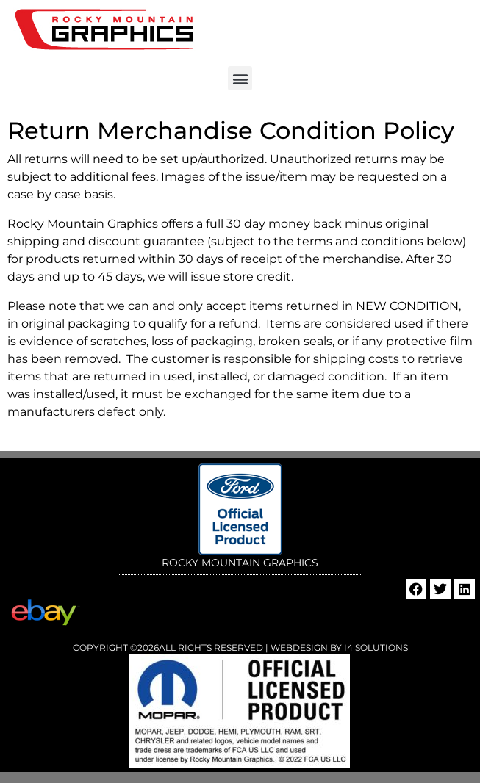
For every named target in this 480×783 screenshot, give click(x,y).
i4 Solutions (375, 647)
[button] (240, 78)
